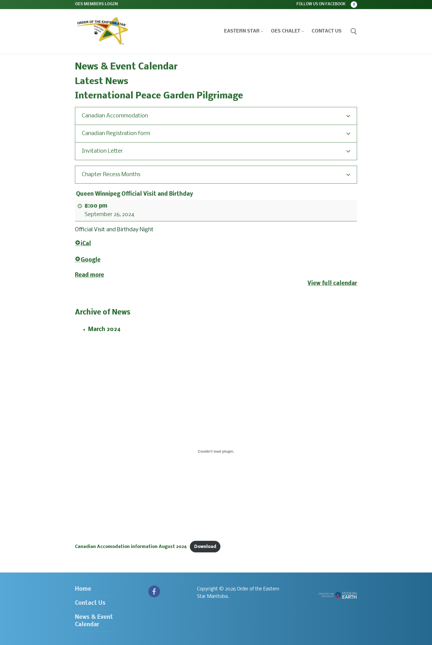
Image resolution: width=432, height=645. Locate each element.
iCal (83, 244)
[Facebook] (354, 4)
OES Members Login (96, 4)
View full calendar (332, 283)
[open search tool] (353, 31)
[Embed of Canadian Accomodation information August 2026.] (216, 451)
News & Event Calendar (94, 621)
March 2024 (104, 329)
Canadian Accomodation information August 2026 (131, 546)
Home (83, 589)
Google (88, 260)
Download (205, 546)
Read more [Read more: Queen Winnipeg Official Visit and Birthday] (89, 275)
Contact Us (90, 603)
